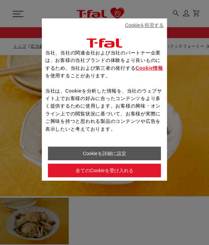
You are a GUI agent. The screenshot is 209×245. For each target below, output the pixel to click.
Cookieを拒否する (144, 25)
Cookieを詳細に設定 (104, 153)
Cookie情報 (149, 68)
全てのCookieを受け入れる (104, 170)
